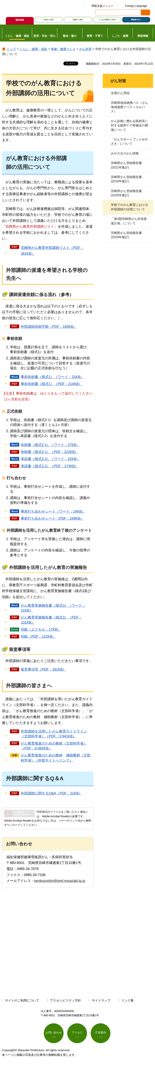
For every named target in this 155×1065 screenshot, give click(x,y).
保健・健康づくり (63, 49)
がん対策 (85, 49)
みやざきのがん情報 (125, 153)
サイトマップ (101, 1000)
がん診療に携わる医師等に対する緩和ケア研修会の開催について (129, 125)
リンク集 (127, 1000)
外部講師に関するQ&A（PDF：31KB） (51, 793)
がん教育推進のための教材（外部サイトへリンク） (55, 757)
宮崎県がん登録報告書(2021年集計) (126, 165)
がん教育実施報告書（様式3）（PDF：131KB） (51, 619)
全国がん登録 (120, 93)
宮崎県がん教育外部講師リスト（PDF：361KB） (52, 251)
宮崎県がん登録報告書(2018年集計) (126, 179)
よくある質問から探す (107, 20)
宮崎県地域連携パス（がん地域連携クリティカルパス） (129, 107)
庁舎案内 (100, 1032)
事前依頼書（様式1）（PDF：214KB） (51, 384)
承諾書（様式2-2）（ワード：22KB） (50, 459)
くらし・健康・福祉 (33, 49)
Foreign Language (136, 5)
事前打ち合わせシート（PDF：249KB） (52, 518)
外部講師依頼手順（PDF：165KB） (49, 327)
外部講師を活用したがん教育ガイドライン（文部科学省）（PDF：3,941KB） (54, 733)
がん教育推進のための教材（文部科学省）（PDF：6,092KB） (54, 745)
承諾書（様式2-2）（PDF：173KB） (49, 466)
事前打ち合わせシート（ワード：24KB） (53, 511)
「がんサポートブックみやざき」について (129, 141)
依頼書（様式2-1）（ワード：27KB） (50, 445)
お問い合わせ (54, 1032)
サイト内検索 (98, 12)
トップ (11, 49)
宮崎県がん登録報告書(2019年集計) (126, 235)
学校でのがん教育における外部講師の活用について (129, 207)
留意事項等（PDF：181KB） (43, 669)
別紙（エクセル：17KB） (41, 629)
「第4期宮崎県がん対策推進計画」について (129, 221)
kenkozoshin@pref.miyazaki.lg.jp (59, 881)
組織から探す (78, 20)
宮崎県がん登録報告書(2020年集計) (126, 193)
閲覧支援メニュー (102, 5)
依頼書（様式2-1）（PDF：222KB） (49, 452)
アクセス (77, 1032)
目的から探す (49, 20)
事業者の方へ (136, 20)
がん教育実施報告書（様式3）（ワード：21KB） (53, 608)
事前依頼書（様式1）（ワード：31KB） (52, 377)
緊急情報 (20, 20)
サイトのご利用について (22, 1000)
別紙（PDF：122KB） (38, 636)
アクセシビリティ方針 (65, 1000)
